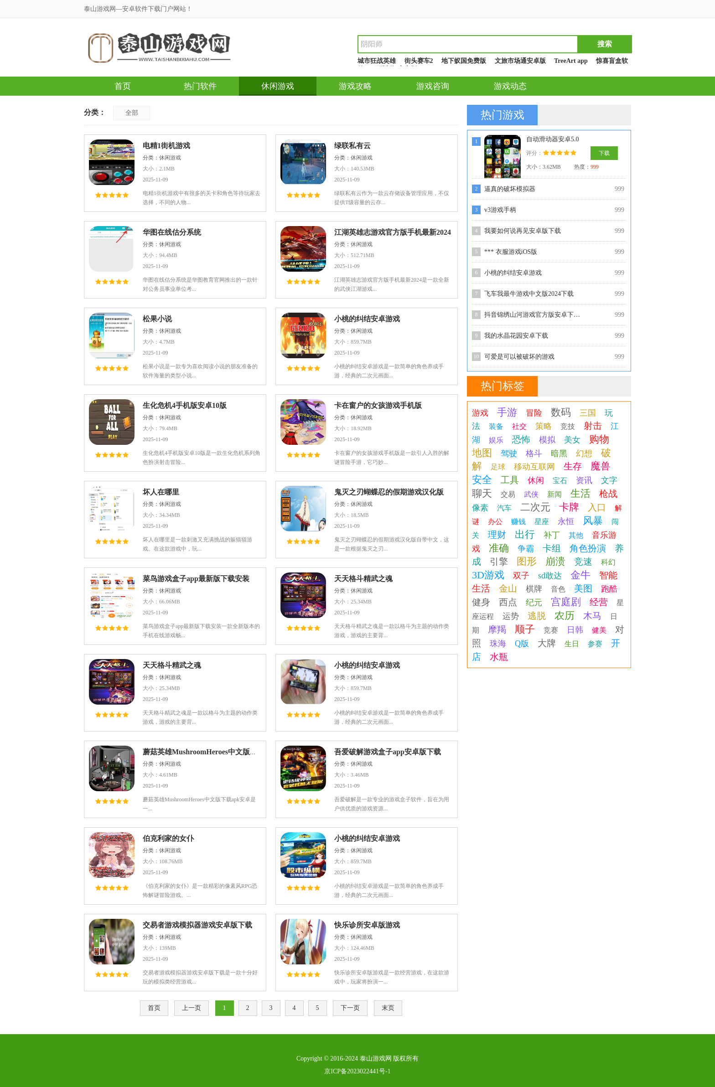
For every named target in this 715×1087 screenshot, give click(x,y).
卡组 (552, 548)
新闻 (554, 494)
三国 (588, 412)
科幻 (608, 562)
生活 (580, 493)
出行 (525, 534)
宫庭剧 (566, 602)
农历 (564, 615)
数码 (561, 412)
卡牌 (569, 507)
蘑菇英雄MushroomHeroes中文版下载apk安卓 (217, 752)
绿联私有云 (352, 145)
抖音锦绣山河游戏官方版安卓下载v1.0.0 (534, 314)
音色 (558, 589)
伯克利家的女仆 (168, 838)
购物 (599, 439)
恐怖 (521, 439)
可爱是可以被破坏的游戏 (519, 356)
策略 (543, 426)
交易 (508, 494)
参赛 (595, 644)
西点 (508, 602)
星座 (541, 521)
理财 (497, 535)
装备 (496, 426)
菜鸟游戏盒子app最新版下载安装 (196, 578)
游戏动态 (510, 86)
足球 (498, 467)
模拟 (547, 439)
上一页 (191, 1008)
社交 (519, 426)
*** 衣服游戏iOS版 (510, 251)
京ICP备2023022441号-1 (357, 1071)
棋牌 (534, 588)
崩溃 (555, 561)
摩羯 (497, 629)
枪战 (608, 494)
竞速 (583, 561)
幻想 (584, 453)
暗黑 (559, 453)
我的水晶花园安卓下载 (516, 335)
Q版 (522, 643)
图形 (527, 561)
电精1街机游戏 (166, 145)
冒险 (534, 412)
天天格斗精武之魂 (363, 578)
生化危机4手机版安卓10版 (185, 405)
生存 (573, 466)
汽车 (504, 508)
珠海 (498, 643)
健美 (599, 630)
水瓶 (499, 657)
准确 (499, 548)
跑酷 (609, 588)
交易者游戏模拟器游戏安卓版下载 (197, 925)
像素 (480, 507)
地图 (482, 452)
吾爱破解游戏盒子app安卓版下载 (387, 752)
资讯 (584, 480)
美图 (583, 588)
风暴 (593, 520)
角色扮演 (588, 548)
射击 (593, 426)
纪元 (534, 602)
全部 (131, 112)
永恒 (566, 521)
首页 (122, 86)
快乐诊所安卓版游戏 (367, 925)
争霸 (526, 548)
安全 (482, 479)
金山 (508, 588)
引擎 (499, 561)
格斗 (534, 453)
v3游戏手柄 (500, 209)
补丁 (552, 535)
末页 (388, 1008)
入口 (597, 507)
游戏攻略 (355, 86)
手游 (507, 412)
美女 (572, 439)
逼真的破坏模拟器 (509, 188)
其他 (576, 535)
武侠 (531, 494)
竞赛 (551, 630)
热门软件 (200, 86)
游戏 (480, 412)
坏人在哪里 (161, 492)
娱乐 (496, 440)
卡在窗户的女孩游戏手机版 (378, 405)
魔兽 (601, 466)
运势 (511, 616)
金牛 (580, 575)
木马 (592, 616)
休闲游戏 (277, 86)
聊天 (482, 493)
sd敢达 (550, 575)
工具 (510, 480)
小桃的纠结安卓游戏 (367, 319)
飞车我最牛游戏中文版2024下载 (529, 293)
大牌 (547, 643)
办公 (495, 521)
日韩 (575, 629)
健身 (481, 602)
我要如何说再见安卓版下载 (522, 230)
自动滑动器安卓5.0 (552, 139)
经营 (599, 602)
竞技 (567, 426)
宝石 (560, 480)
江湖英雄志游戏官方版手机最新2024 (392, 232)
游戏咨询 (432, 86)
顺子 (525, 629)
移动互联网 (534, 466)
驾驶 (509, 453)
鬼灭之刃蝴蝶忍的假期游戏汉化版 (389, 492)
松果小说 (157, 319)
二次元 (535, 507)
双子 (521, 575)
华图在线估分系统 (172, 232)
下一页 (350, 1008)
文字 (609, 480)
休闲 (536, 480)
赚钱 (518, 521)
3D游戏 (488, 575)
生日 (572, 644)
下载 (604, 153)
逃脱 (537, 616)
